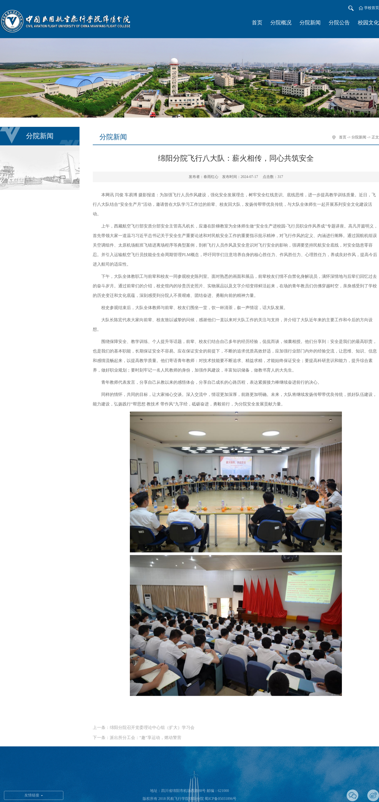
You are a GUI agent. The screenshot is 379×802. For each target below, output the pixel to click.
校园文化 (368, 23)
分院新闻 (310, 23)
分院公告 (339, 23)
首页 (257, 23)
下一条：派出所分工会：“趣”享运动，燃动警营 (137, 745)
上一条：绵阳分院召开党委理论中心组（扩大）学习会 (144, 735)
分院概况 (281, 23)
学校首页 (371, 8)
